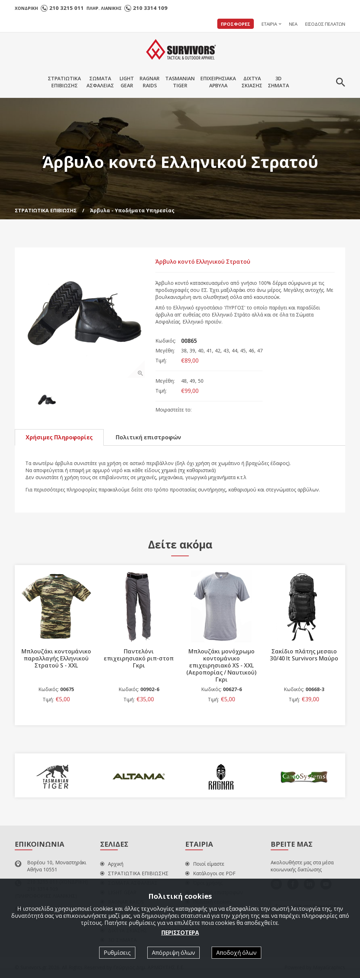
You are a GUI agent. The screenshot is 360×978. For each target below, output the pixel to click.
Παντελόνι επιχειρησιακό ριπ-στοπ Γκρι (139, 658)
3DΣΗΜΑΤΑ (278, 82)
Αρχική (111, 863)
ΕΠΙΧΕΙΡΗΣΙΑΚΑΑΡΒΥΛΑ (218, 82)
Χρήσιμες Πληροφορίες (59, 437)
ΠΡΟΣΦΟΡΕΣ (235, 24)
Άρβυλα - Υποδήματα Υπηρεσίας (132, 210)
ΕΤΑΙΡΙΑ (269, 24)
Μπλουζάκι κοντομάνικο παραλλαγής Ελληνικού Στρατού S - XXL (56, 658)
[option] (85, 318)
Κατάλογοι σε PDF (210, 873)
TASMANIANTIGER (180, 82)
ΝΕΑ (293, 24)
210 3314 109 (150, 7)
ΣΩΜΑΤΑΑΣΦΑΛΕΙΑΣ (100, 82)
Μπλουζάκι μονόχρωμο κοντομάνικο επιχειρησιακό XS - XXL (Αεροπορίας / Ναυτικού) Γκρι (221, 665)
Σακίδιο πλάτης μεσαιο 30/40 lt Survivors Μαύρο (304, 654)
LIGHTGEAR (127, 82)
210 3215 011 (66, 7)
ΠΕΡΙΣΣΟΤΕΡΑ (180, 932)
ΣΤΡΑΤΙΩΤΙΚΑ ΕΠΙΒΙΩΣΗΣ (46, 210)
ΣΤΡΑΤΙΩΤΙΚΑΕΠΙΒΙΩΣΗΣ (64, 82)
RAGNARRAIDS (150, 82)
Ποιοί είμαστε (204, 863)
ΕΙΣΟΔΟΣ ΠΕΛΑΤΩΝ (325, 24)
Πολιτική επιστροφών (148, 437)
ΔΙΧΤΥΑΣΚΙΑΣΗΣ (252, 82)
